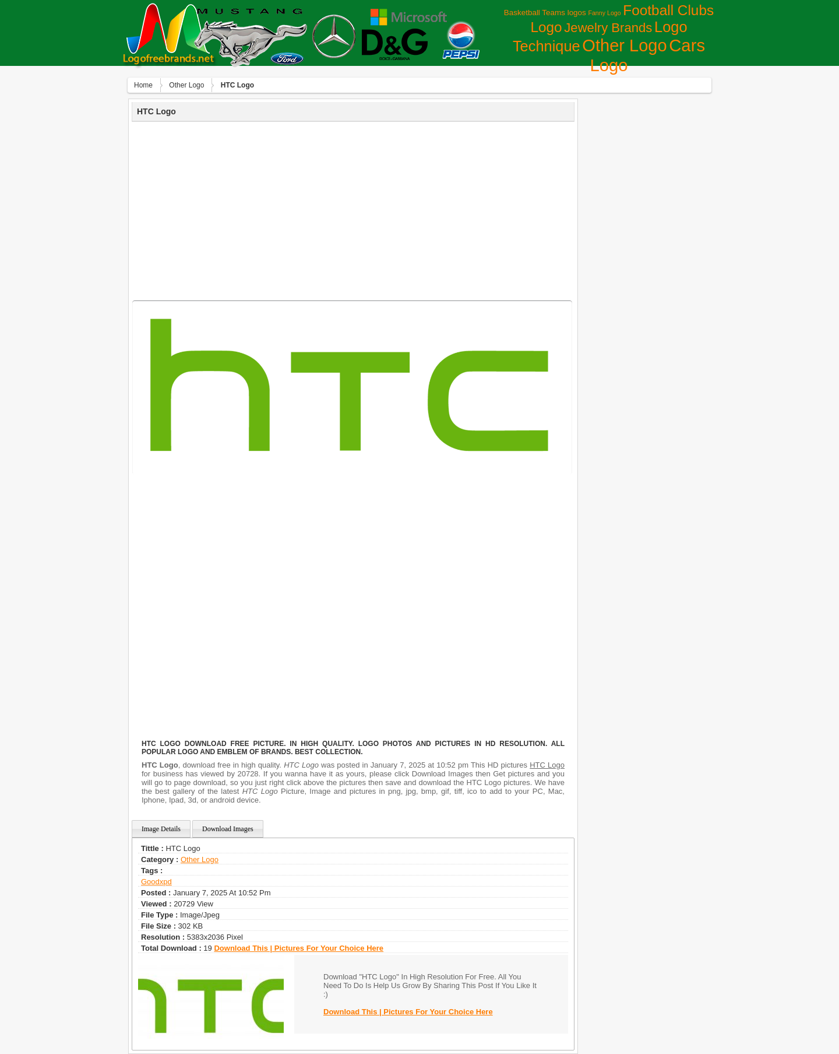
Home (143, 85)
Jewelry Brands (608, 27)
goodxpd (156, 881)
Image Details (161, 829)
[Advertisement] (353, 209)
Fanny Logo (604, 12)
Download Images (227, 829)
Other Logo (624, 45)
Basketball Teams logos (545, 12)
